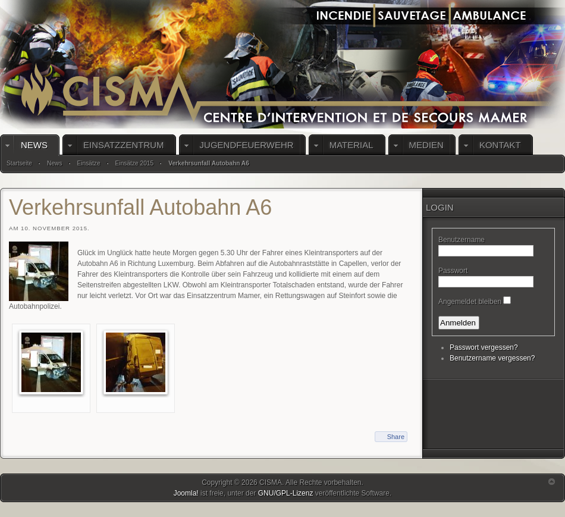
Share (395, 436)
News (54, 163)
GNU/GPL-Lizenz (285, 493)
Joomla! (186, 493)
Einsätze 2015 (134, 163)
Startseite (19, 163)
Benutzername (461, 240)
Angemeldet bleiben (469, 301)
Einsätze (89, 163)
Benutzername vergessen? (492, 358)
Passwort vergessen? (484, 347)
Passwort (452, 271)
